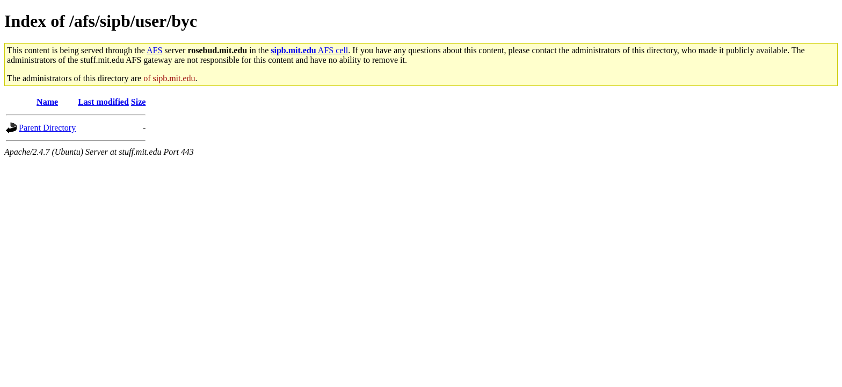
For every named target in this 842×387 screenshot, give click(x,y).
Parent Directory (47, 127)
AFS (154, 50)
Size (138, 101)
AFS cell (309, 50)
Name (47, 101)
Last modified (103, 101)
